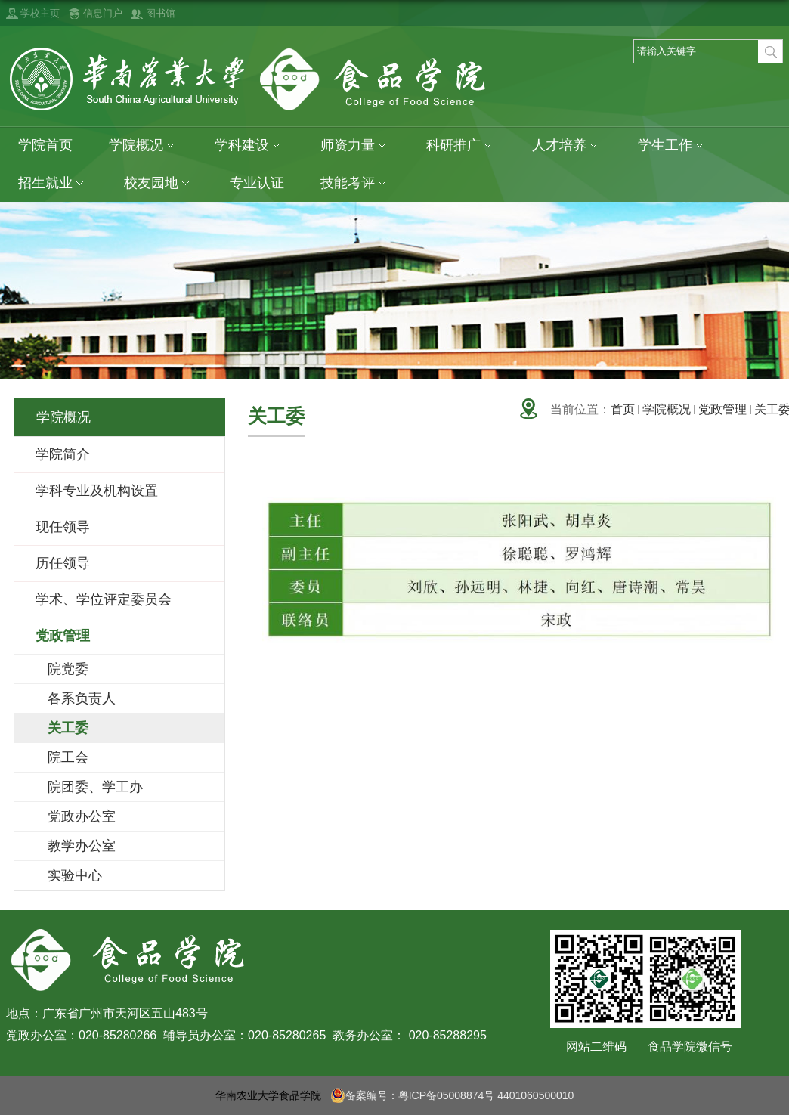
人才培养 (567, 145)
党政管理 (722, 409)
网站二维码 (596, 1046)
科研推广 (461, 145)
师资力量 (355, 145)
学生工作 (672, 145)
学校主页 (40, 13)
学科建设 (249, 145)
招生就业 (53, 183)
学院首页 (45, 145)
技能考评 (355, 183)
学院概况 (143, 145)
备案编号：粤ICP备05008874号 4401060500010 (452, 1095)
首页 (623, 409)
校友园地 (158, 183)
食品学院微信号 (690, 1046)
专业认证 (257, 182)
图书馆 (160, 13)
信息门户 (102, 13)
